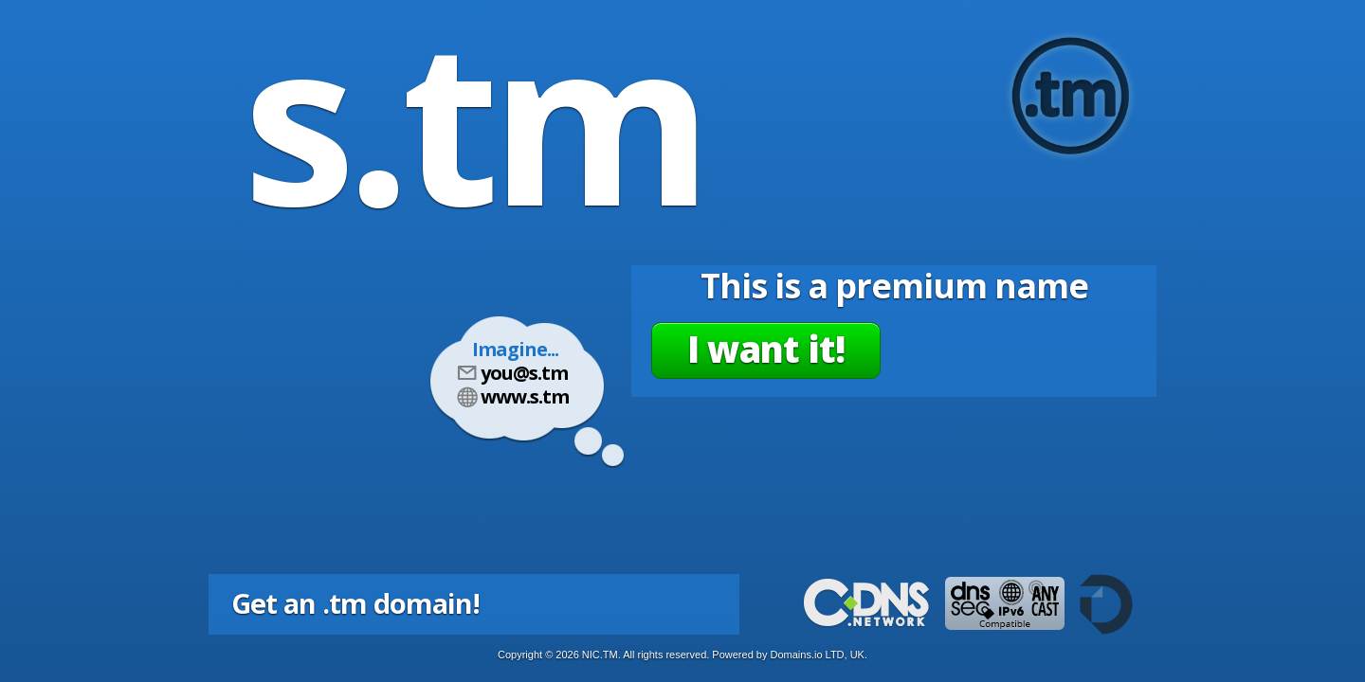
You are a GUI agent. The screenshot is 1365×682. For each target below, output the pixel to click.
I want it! (766, 348)
